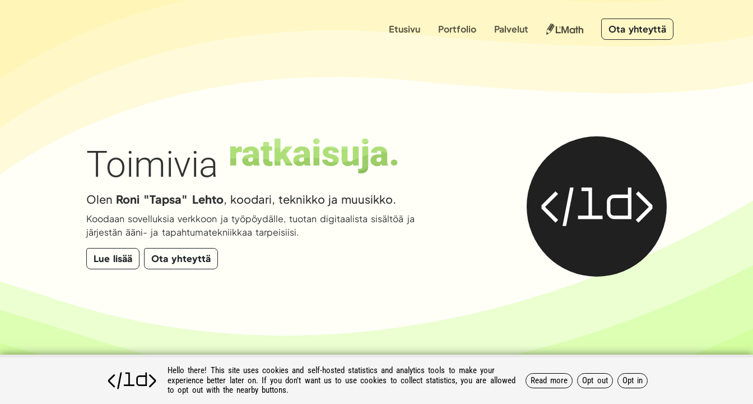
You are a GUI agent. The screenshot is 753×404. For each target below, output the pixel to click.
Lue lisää (113, 258)
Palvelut (511, 29)
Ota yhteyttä (637, 29)
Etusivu (404, 29)
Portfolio (457, 29)
